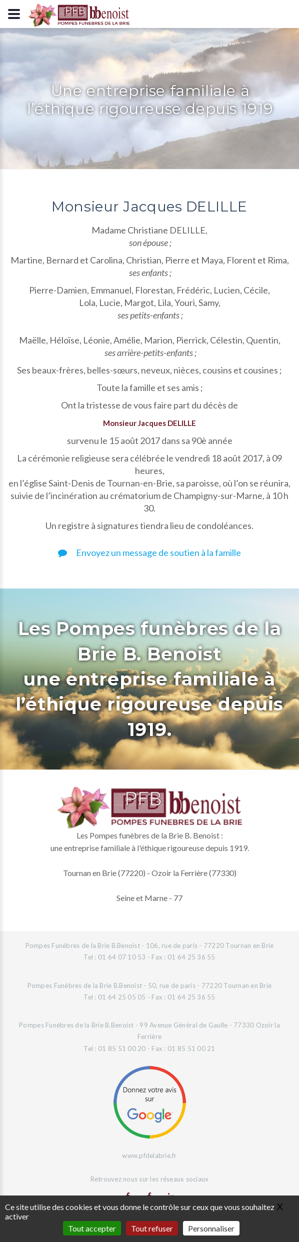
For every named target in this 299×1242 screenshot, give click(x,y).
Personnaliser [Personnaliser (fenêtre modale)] (211, 1228)
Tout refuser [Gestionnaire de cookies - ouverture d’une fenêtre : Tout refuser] (152, 1228)
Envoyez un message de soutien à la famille (149, 552)
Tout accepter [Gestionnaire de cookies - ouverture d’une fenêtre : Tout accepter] (92, 1228)
